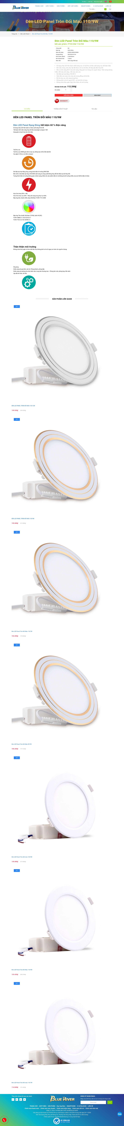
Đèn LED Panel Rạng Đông (26, 125)
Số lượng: (57, 90)
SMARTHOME (86, 6)
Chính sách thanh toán (32, 1108)
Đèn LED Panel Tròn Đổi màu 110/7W (22, 1082)
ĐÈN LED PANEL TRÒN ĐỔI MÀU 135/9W (23, 518)
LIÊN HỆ (108, 6)
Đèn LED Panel (24, 34)
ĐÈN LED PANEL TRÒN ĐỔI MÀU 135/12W (23, 405)
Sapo (78, 1116)
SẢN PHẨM (61, 6)
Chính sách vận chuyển (47, 1108)
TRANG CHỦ (39, 6)
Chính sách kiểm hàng (64, 1108)
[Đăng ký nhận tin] (109, 1102)
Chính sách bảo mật (91, 1108)
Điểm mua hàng (69, 95)
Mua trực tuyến (98, 1)
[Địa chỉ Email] (93, 1102)
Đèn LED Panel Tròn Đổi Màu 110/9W (22, 969)
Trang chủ (15, 34)
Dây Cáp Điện (73, 6)
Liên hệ (90, 1)
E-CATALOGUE (98, 6)
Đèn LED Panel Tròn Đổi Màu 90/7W (22, 744)
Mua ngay (97, 95)
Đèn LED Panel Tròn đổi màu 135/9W (22, 857)
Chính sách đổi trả (78, 1108)
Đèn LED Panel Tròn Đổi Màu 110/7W (22, 631)
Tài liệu (84, 1)
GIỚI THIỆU (50, 6)
